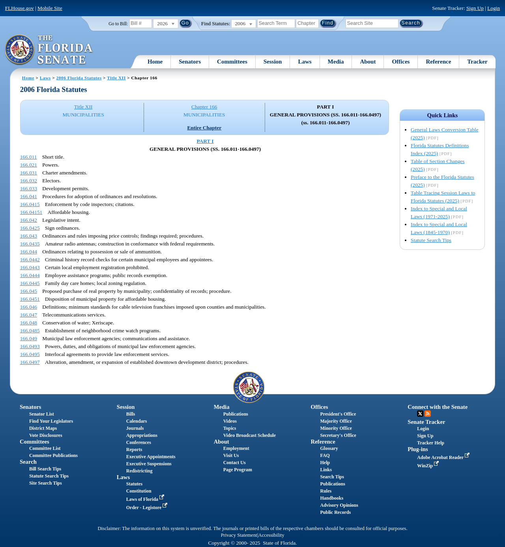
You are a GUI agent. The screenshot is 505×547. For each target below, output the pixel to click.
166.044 (28, 252)
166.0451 (30, 299)
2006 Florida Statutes (79, 77)
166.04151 (31, 212)
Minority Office (336, 428)
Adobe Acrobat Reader (444, 457)
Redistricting (139, 471)
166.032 (28, 181)
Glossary (329, 448)
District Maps (43, 428)
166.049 (28, 338)
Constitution (139, 491)
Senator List (41, 414)
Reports (134, 449)
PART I (204, 141)
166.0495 (30, 354)
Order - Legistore (147, 507)
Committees (232, 61)
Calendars (136, 421)
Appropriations (141, 435)
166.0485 (30, 330)
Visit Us (231, 455)
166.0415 (30, 204)
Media (336, 61)
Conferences (138, 442)
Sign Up (475, 8)
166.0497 (30, 362)
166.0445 (30, 283)
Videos (230, 421)
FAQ (324, 455)
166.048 (28, 323)
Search (28, 462)
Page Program (237, 469)
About (368, 61)
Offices (401, 61)
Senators (190, 61)
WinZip (428, 465)
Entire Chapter (204, 128)
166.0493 (30, 346)
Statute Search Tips (431, 240)
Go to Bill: (118, 23)
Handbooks (331, 498)
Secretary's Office (338, 435)
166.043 (28, 236)
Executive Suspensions (149, 463)
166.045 (28, 291)
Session (273, 61)
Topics (229, 428)
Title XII (116, 77)
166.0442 (30, 259)
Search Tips (332, 477)
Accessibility (271, 535)
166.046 (28, 307)
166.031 (28, 173)
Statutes (134, 484)
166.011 (28, 157)
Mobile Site (49, 8)
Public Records (335, 512)
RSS (428, 413)
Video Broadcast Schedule (249, 435)
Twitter (420, 413)
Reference (438, 61)
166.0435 (30, 244)
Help (325, 462)
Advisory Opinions (339, 505)
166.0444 (30, 275)
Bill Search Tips (45, 469)
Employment (236, 448)
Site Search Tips (45, 483)
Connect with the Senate (438, 407)
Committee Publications (53, 455)
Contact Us (234, 462)
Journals (135, 428)
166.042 (28, 220)
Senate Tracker (426, 422)
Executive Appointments (151, 456)
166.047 (28, 315)
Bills (130, 414)
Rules (325, 491)
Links (325, 469)
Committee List (45, 448)
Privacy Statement (239, 535)
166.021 (28, 165)
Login (493, 8)
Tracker (477, 61)
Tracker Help (430, 443)
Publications (235, 414)
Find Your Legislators (51, 421)
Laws (304, 61)
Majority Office (336, 421)
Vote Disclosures (45, 435)
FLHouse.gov (19, 8)
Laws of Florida (146, 499)
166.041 (28, 196)
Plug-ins (418, 449)
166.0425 (30, 228)
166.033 (28, 188)
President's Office (338, 414)
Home (155, 61)
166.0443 (30, 267)
